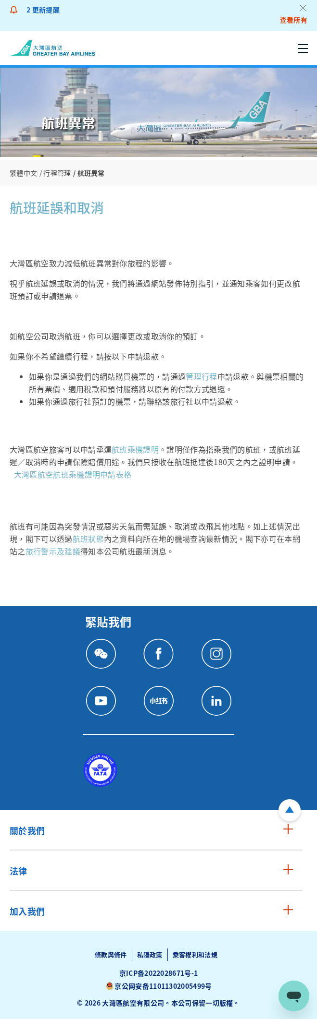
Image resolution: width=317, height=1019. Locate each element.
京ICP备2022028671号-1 (158, 973)
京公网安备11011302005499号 (163, 986)
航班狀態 (88, 538)
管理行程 (201, 376)
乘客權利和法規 (195, 954)
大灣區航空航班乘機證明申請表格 (73, 474)
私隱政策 (150, 954)
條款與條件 (111, 954)
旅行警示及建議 (52, 551)
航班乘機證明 (135, 449)
